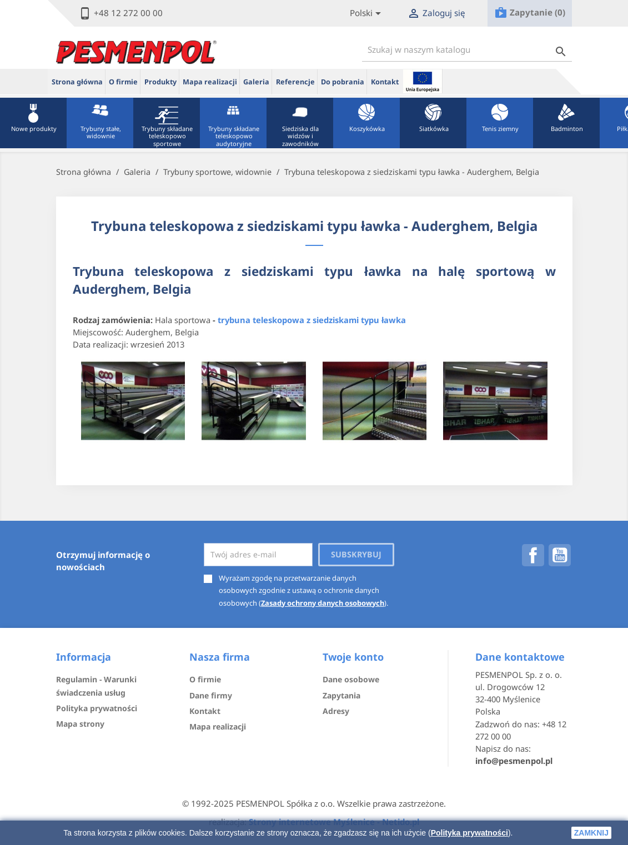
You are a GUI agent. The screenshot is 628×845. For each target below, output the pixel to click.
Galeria (256, 82)
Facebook (533, 555)
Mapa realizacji (210, 82)
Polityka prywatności (469, 832)
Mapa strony (80, 723)
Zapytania (341, 695)
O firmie (123, 82)
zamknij (591, 832)
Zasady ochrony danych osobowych (322, 603)
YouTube (560, 555)
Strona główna (77, 82)
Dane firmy (210, 695)
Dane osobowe (351, 679)
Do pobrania (342, 82)
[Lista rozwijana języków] (367, 14)
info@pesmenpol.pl (513, 760)
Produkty (160, 82)
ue (422, 81)
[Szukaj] (467, 50)
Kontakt (385, 82)
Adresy (336, 711)
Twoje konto (353, 656)
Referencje (295, 82)
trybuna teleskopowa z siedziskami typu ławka (312, 319)
